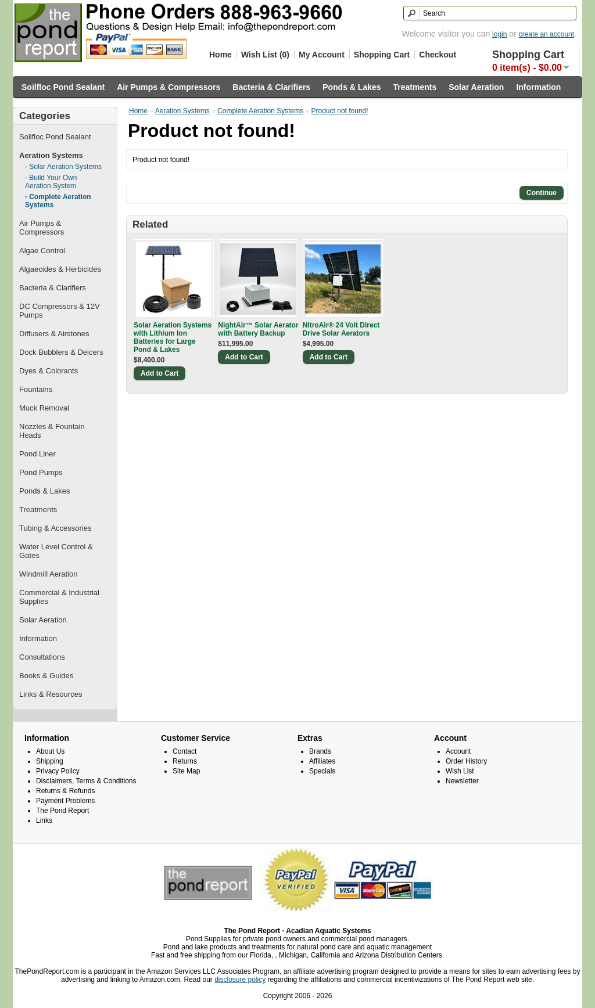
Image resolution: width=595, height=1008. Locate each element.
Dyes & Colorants (48, 370)
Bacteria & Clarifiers (271, 87)
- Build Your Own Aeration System (51, 182)
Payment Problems (65, 801)
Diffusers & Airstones (54, 333)
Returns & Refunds (65, 791)
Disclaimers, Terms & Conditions (86, 781)
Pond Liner (37, 453)
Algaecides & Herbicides (60, 269)
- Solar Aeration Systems (63, 167)
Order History (466, 761)
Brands (320, 751)
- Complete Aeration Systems (58, 201)
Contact (184, 751)
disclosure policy (240, 979)
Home (220, 54)
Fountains (35, 389)
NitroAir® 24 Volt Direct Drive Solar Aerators (341, 329)
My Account (322, 54)
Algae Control (42, 250)
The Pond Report (62, 811)
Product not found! (339, 111)
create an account (546, 34)
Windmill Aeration (48, 574)
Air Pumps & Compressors (168, 87)
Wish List (460, 771)
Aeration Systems (51, 155)
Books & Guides (46, 675)
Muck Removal (44, 408)
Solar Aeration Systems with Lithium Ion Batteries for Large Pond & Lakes (173, 337)
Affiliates (322, 761)
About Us (50, 751)
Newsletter (462, 781)
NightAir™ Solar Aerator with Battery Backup (258, 329)
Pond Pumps (40, 472)
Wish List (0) (265, 54)
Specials (322, 771)
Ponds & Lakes (351, 87)
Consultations (42, 657)
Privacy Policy (58, 771)
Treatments (415, 87)
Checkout (437, 54)
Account (458, 751)
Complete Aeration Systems (260, 111)
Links (44, 820)
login (499, 34)
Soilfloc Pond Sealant (63, 87)
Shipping (49, 761)
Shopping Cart (382, 54)
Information (538, 87)
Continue (541, 193)
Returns (185, 761)
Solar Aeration (476, 87)
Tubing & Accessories (55, 528)
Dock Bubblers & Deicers (61, 352)
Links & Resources (50, 694)
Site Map (186, 771)
